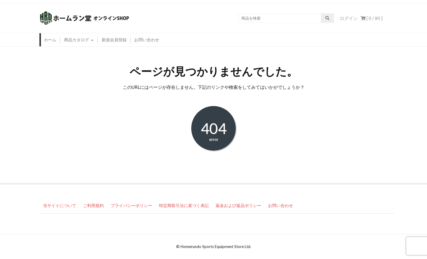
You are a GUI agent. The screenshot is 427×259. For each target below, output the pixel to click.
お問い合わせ (146, 39)
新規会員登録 (114, 39)
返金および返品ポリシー (238, 205)
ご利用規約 (93, 205)
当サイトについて (59, 205)
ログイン (349, 18)
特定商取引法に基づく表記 (184, 205)
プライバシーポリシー (131, 205)
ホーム (50, 39)
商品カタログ (76, 39)
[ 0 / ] (372, 18)
